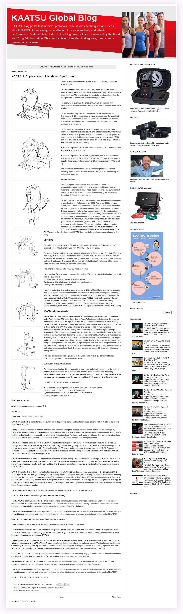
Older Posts (116, 597)
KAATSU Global (41, 577)
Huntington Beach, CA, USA (29, 590)
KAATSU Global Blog (54, 18)
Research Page (54, 490)
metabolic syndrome (48, 588)
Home (61, 597)
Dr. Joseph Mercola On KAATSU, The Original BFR (156, 359)
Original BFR (59, 588)
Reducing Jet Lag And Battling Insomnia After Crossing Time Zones (155, 461)
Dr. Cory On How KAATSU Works (156, 375)
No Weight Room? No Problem (156, 476)
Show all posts (87, 67)
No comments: (47, 584)
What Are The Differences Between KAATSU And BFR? (157, 442)
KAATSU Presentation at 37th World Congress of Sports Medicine (157, 425)
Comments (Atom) (29, 601)
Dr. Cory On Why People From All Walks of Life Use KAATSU (157, 325)
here (90, 490)
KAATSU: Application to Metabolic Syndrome (42, 76)
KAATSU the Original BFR (31, 588)
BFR (19, 588)
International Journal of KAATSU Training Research (95, 82)
